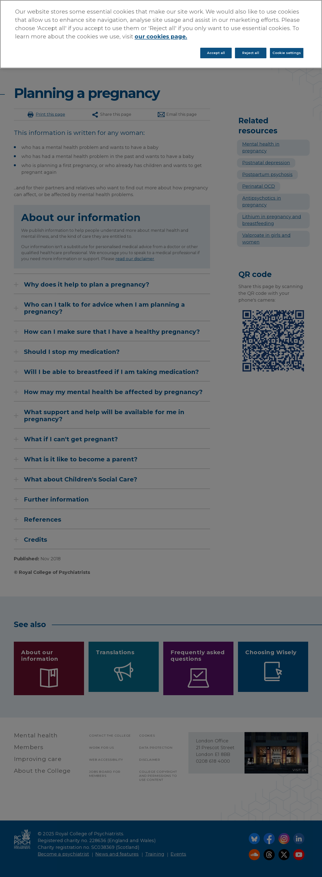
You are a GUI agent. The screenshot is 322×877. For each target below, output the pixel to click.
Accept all (216, 53)
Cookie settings (286, 53)
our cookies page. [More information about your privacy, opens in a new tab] (161, 36)
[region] (161, 34)
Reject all (250, 53)
